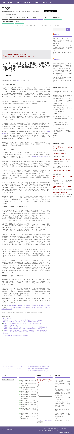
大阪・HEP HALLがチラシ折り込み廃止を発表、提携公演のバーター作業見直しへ (62, 132)
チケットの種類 (7, 318)
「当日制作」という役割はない (60, 156)
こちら (46, 381)
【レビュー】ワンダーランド (28, 400)
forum (40, 17)
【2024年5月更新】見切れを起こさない (62, 118)
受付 (28, 312)
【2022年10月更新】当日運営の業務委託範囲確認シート (16, 335)
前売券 (25, 312)
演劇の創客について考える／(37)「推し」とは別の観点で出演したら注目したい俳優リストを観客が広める (62, 47)
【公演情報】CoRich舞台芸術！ (28, 394)
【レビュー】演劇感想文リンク (28, 402)
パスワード (37, 398)
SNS (51, 2)
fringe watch (57, 59)
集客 (41, 312)
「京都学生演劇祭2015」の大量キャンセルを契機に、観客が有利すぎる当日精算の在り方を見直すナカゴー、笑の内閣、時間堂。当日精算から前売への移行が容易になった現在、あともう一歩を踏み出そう (26, 332)
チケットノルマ (10, 312)
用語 (23, 17)
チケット (5, 312)
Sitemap (36, 2)
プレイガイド (17, 312)
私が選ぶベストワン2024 (59, 52)
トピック (12, 17)
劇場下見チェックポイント (59, 116)
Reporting (26, 2)
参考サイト (48, 17)
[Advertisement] (26, 38)
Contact (44, 2)
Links (18, 2)
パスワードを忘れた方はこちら (45, 420)
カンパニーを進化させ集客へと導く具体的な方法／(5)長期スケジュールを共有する (28, 305)
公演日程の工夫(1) (57, 163)
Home (3, 2)
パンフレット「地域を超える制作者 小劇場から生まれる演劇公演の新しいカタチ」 (62, 196)
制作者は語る (56, 17)
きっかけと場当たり (57, 111)
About (10, 2)
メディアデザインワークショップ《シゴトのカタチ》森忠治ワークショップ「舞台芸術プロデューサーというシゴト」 (12, 368)
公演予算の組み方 (57, 114)
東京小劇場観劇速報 (8, 21)
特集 (18, 17)
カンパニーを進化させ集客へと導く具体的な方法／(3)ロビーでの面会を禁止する (22, 323)
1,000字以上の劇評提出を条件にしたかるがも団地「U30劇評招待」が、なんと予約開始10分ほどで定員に (62, 79)
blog (28, 17)
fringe (6, 8)
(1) (18, 80)
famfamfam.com (11, 427)
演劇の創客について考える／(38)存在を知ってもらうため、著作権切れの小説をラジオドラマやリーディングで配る (62, 40)
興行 (39, 312)
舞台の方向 (55, 138)
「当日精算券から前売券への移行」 (39, 156)
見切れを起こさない (57, 174)
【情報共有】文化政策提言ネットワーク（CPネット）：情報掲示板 (28, 410)
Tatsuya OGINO (6, 71)
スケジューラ (19, 21)
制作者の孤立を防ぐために (59, 150)
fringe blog (56, 34)
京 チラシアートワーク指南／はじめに (62, 189)
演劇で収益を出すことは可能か (60, 105)
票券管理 (35, 312)
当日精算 (31, 312)
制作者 (21, 312)
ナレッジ (5, 17)
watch (34, 17)
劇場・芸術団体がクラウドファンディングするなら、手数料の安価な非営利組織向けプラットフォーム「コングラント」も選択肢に (62, 383)
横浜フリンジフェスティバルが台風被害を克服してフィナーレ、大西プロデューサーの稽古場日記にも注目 (62, 182)
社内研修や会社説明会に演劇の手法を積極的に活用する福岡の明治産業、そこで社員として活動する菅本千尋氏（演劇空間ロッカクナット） (62, 392)
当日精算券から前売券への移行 (10, 325)
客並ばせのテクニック (58, 122)
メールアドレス (37, 389)
